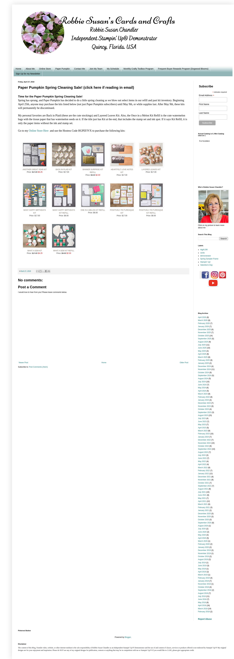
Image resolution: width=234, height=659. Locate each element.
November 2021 (204, 480)
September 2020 (204, 523)
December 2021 (204, 477)
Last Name (204, 113)
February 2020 (204, 544)
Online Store (45, 69)
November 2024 (204, 369)
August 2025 (203, 342)
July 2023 (202, 418)
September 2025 (204, 339)
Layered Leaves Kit (151, 169)
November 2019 (204, 553)
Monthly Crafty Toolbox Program (138, 69)
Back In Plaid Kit (64, 169)
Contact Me (79, 69)
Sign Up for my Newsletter (28, 73)
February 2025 (204, 360)
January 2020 (203, 547)
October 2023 (203, 409)
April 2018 (202, 605)
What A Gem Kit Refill (63, 251)
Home (18, 69)
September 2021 (204, 486)
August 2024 (203, 378)
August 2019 (203, 559)
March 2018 (202, 609)
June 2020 (202, 532)
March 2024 (202, 394)
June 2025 (202, 348)
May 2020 (202, 535)
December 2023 (204, 403)
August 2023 (203, 415)
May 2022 (202, 461)
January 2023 (203, 437)
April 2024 (202, 391)
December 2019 (204, 550)
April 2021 (202, 501)
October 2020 (203, 520)
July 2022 (202, 455)
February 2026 (204, 323)
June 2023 (202, 421)
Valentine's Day (206, 265)
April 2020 (202, 538)
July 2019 (202, 563)
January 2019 (203, 581)
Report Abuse (205, 619)
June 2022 (202, 458)
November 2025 (204, 332)
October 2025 (203, 336)
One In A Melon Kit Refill (93, 210)
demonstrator (205, 256)
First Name (204, 104)
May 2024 (202, 388)
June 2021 (202, 495)
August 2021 (203, 489)
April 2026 (202, 317)
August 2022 (203, 452)
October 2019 (203, 556)
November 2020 (204, 517)
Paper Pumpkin (62, 69)
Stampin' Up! (205, 262)
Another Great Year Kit (35, 169)
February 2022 (204, 471)
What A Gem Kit (34, 251)
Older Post (184, 363)
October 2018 (203, 587)
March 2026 (202, 320)
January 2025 (203, 363)
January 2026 (203, 326)
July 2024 (202, 382)
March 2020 (202, 541)
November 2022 (204, 443)
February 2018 (204, 612)
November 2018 (204, 584)
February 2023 (204, 434)
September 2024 (204, 375)
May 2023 (202, 424)
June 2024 (202, 385)
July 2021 (202, 492)
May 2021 (202, 498)
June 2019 (202, 566)
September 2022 (204, 449)
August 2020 (203, 526)
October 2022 (203, 446)
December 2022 (204, 440)
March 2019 (202, 575)
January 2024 (203, 400)
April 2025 (202, 354)
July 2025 (202, 345)
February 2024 (204, 397)
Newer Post (23, 363)
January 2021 (203, 510)
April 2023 (202, 428)
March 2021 (202, 504)
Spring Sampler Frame (209, 259)
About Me (30, 69)
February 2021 (204, 507)
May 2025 (202, 351)
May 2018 (202, 602)
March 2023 (202, 431)
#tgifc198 (204, 250)
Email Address (206, 95)
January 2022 (203, 474)
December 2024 (204, 366)
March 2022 (202, 468)
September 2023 (204, 412)
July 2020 (202, 529)
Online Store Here (39, 130)
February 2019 (204, 578)
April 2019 (202, 572)
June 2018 (202, 599)
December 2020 (204, 514)
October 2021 (203, 483)
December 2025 (204, 329)
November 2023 (204, 406)
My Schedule (113, 69)
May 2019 (202, 569)
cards (202, 253)
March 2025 (202, 357)
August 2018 (203, 593)
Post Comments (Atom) (38, 367)
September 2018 (204, 590)
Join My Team (95, 69)
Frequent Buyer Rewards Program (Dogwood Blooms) (183, 69)
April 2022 (202, 464)
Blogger (128, 637)
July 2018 (202, 596)
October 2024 (203, 372)
